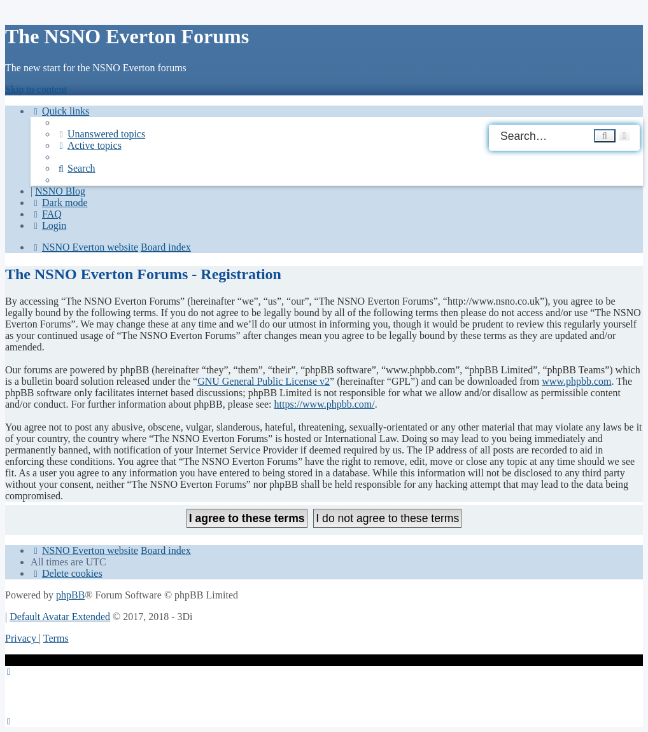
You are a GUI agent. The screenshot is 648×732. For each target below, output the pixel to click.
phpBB (70, 595)
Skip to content (36, 89)
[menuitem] (100, 133)
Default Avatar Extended (60, 616)
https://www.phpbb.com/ (324, 404)
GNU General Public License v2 (263, 381)
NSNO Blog (60, 191)
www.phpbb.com (576, 381)
